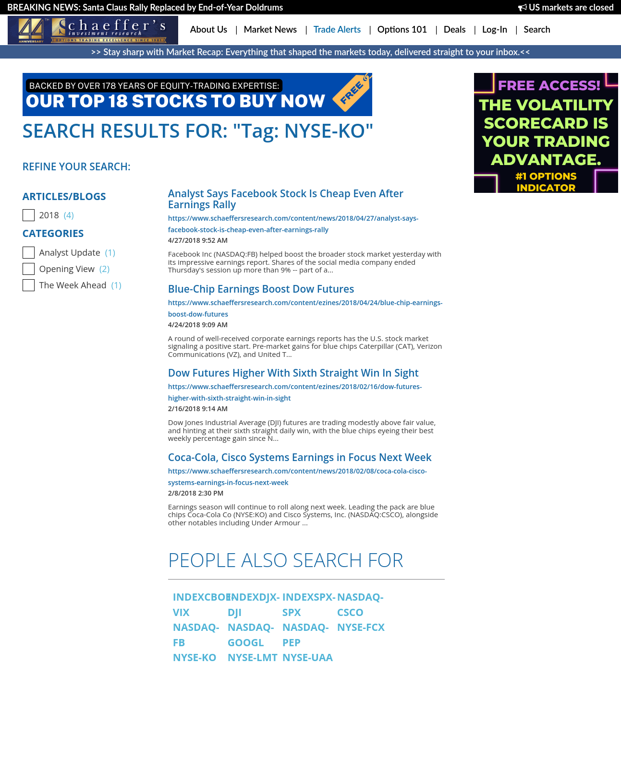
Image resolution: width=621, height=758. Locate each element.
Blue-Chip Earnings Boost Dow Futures (261, 289)
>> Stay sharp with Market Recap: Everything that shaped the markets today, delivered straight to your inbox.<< (310, 52)
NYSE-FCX (361, 627)
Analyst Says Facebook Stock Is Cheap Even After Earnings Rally (285, 199)
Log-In (494, 29)
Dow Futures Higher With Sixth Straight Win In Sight (293, 372)
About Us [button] (208, 29)
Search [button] (537, 29)
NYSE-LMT (253, 657)
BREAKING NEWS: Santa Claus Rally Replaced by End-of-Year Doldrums (145, 7)
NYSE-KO (195, 657)
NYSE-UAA (307, 657)
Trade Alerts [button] (337, 29)
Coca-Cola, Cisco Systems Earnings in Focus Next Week (300, 457)
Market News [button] (270, 29)
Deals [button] (455, 29)
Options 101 (402, 29)
